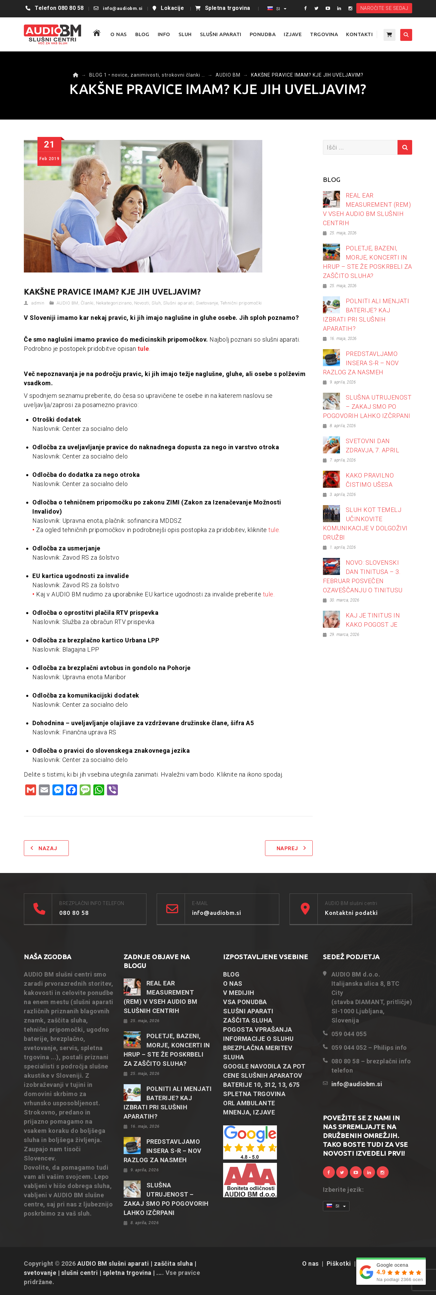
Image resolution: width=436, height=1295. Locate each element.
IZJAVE (293, 34)
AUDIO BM (67, 303)
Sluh (156, 303)
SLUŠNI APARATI (221, 34)
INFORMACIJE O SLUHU (258, 1038)
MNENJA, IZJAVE (249, 1112)
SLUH (185, 34)
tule (143, 348)
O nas (310, 1263)
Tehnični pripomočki (241, 303)
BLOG (142, 34)
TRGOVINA (324, 34)
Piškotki (339, 1263)
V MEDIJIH (238, 992)
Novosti (142, 303)
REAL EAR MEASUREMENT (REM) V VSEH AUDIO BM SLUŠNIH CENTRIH (367, 209)
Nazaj (47, 848)
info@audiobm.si (123, 8)
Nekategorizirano (114, 303)
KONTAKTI (359, 34)
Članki (87, 303)
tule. (274, 529)
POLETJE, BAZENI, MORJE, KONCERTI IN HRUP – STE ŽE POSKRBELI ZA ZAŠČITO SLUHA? (367, 262)
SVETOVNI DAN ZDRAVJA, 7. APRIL (373, 445)
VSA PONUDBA (245, 1001)
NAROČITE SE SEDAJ (384, 8)
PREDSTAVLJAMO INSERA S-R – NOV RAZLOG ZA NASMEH (361, 363)
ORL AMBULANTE (249, 1103)
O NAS (118, 34)
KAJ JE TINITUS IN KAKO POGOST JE (373, 620)
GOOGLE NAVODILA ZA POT (264, 1066)
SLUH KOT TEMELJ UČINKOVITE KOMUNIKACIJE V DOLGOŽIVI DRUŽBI (365, 523)
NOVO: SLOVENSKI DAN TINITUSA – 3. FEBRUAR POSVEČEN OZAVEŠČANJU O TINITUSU (363, 576)
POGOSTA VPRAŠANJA (257, 1029)
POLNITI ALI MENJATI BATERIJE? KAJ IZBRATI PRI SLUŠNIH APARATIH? (366, 314)
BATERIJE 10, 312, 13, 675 (261, 1084)
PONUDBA (263, 34)
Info (164, 34)
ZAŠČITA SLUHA (247, 1020)
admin (38, 303)
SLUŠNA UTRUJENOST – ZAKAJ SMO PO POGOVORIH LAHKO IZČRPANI (367, 406)
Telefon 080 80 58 (59, 8)
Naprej (287, 848)
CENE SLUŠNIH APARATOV (262, 1075)
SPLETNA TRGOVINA (254, 1093)
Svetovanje (207, 303)
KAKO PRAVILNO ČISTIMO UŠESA (370, 480)
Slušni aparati (178, 303)
